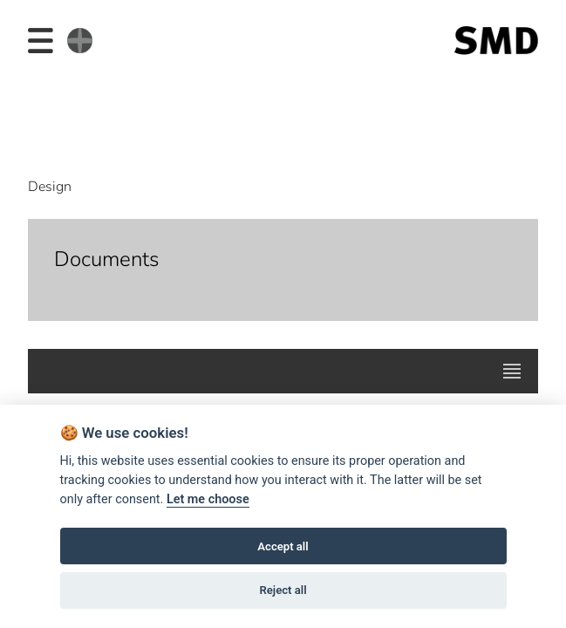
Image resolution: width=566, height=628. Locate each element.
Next (513, 104)
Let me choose (208, 499)
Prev (52, 104)
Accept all (282, 546)
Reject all (282, 590)
